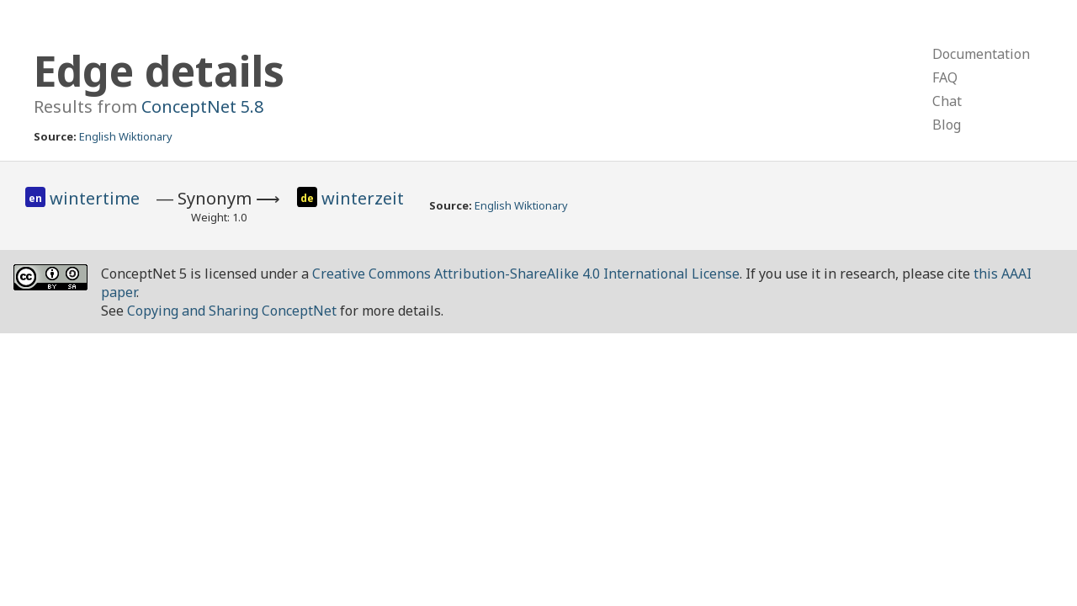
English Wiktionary (125, 136)
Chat (947, 101)
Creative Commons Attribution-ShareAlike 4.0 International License (526, 273)
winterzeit (362, 198)
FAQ (945, 77)
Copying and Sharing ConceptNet (232, 310)
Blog (946, 124)
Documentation (981, 54)
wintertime (95, 198)
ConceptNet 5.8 (202, 106)
